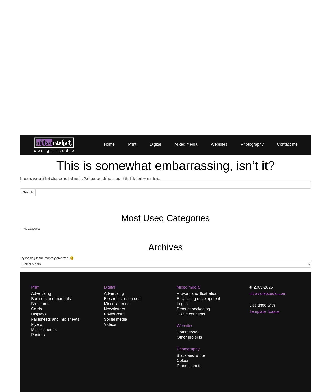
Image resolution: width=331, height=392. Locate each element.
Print (132, 144)
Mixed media (185, 144)
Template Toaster (264, 311)
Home (109, 144)
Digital (155, 144)
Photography (252, 144)
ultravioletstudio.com (267, 293)
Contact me (287, 144)
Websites (219, 144)
